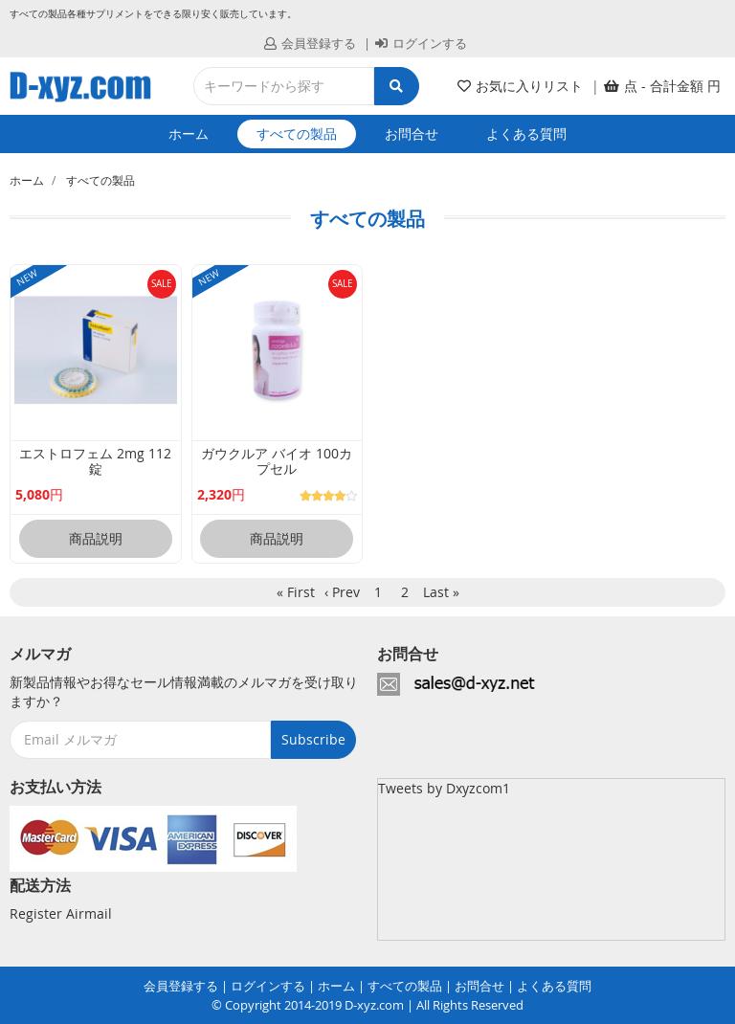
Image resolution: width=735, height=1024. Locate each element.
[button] (662, 86)
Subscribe (313, 739)
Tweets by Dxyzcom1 (444, 788)
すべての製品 (296, 133)
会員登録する (310, 43)
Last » (441, 592)
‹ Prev (342, 592)
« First (296, 592)
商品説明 (95, 538)
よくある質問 (526, 133)
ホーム (188, 133)
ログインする (421, 43)
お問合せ (411, 133)
